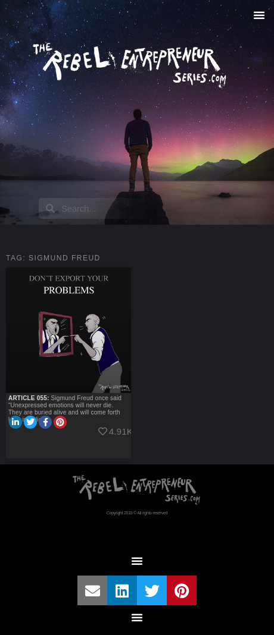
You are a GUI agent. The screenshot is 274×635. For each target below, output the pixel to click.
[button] (259, 15)
